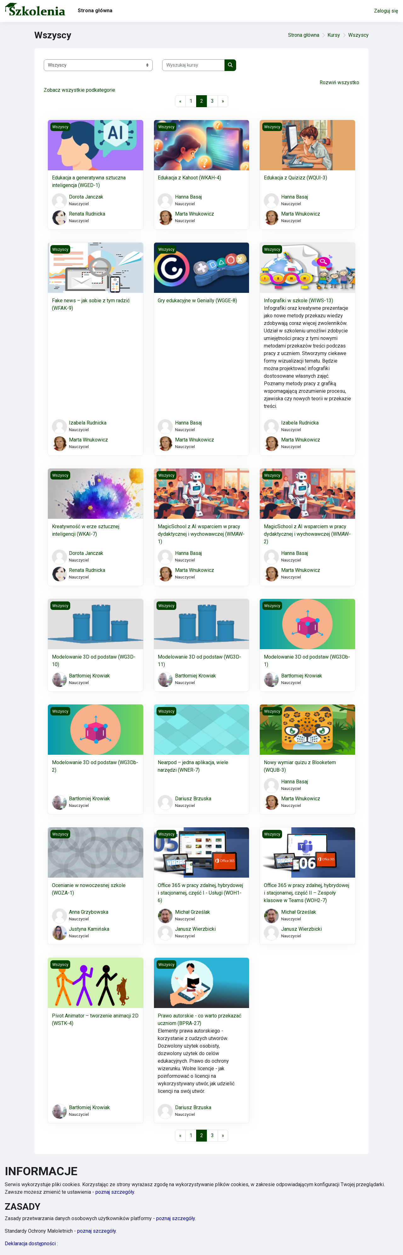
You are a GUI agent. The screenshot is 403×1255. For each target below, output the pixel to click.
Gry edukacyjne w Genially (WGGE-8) (197, 301)
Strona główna (303, 35)
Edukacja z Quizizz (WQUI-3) (295, 178)
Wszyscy (358, 35)
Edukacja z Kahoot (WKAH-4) (189, 178)
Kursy (333, 35)
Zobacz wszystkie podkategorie (79, 90)
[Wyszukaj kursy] (193, 65)
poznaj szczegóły (114, 1192)
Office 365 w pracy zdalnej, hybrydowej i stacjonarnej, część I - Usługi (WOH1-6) (200, 892)
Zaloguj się (386, 11)
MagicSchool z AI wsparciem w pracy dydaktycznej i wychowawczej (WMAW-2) (307, 534)
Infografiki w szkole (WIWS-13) (298, 301)
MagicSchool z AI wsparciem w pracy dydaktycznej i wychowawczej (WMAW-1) (201, 534)
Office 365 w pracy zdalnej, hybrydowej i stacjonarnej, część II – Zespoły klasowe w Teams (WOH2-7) (306, 892)
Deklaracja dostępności (31, 1244)
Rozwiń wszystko (339, 82)
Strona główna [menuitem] (95, 11)
